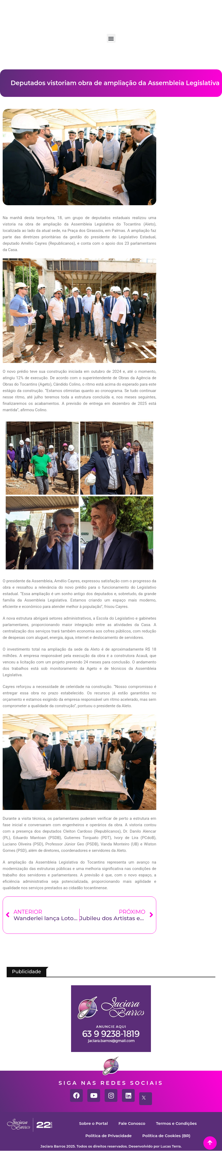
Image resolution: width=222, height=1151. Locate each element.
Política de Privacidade (108, 1135)
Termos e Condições (176, 1123)
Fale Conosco (131, 1123)
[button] (111, 38)
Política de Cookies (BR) (166, 1135)
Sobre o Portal (93, 1123)
